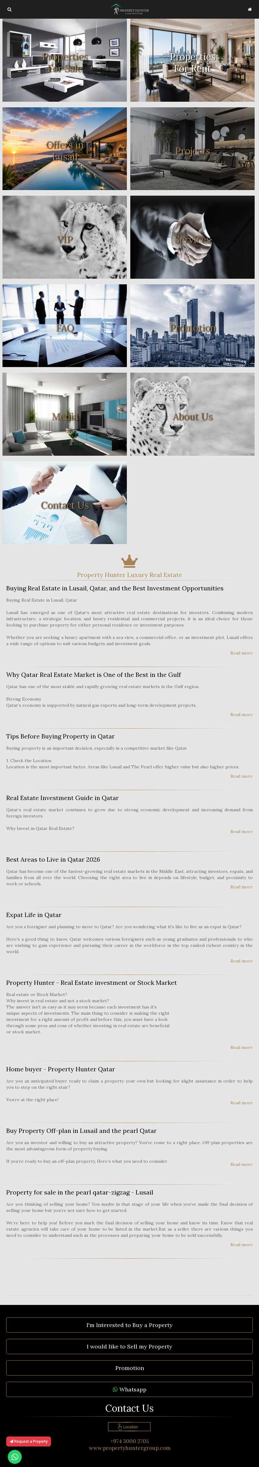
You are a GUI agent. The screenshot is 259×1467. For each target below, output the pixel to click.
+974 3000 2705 (129, 1441)
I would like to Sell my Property (129, 1346)
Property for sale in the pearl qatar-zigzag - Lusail (79, 1192)
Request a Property (29, 1441)
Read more (241, 653)
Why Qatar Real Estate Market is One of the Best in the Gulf (93, 674)
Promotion (129, 1368)
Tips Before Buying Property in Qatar (60, 736)
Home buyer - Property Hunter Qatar (60, 1069)
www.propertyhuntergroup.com (129, 1448)
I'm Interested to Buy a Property (129, 1325)
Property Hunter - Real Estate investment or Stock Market (91, 982)
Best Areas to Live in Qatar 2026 (53, 859)
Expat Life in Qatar (34, 915)
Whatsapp (129, 1389)
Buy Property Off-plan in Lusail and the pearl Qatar (81, 1130)
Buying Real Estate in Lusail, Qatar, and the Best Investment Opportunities (115, 588)
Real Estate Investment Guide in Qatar (62, 798)
